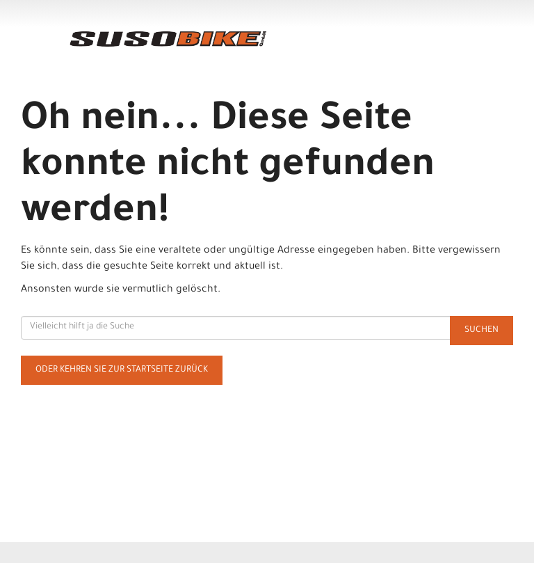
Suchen (481, 330)
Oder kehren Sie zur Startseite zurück (121, 370)
